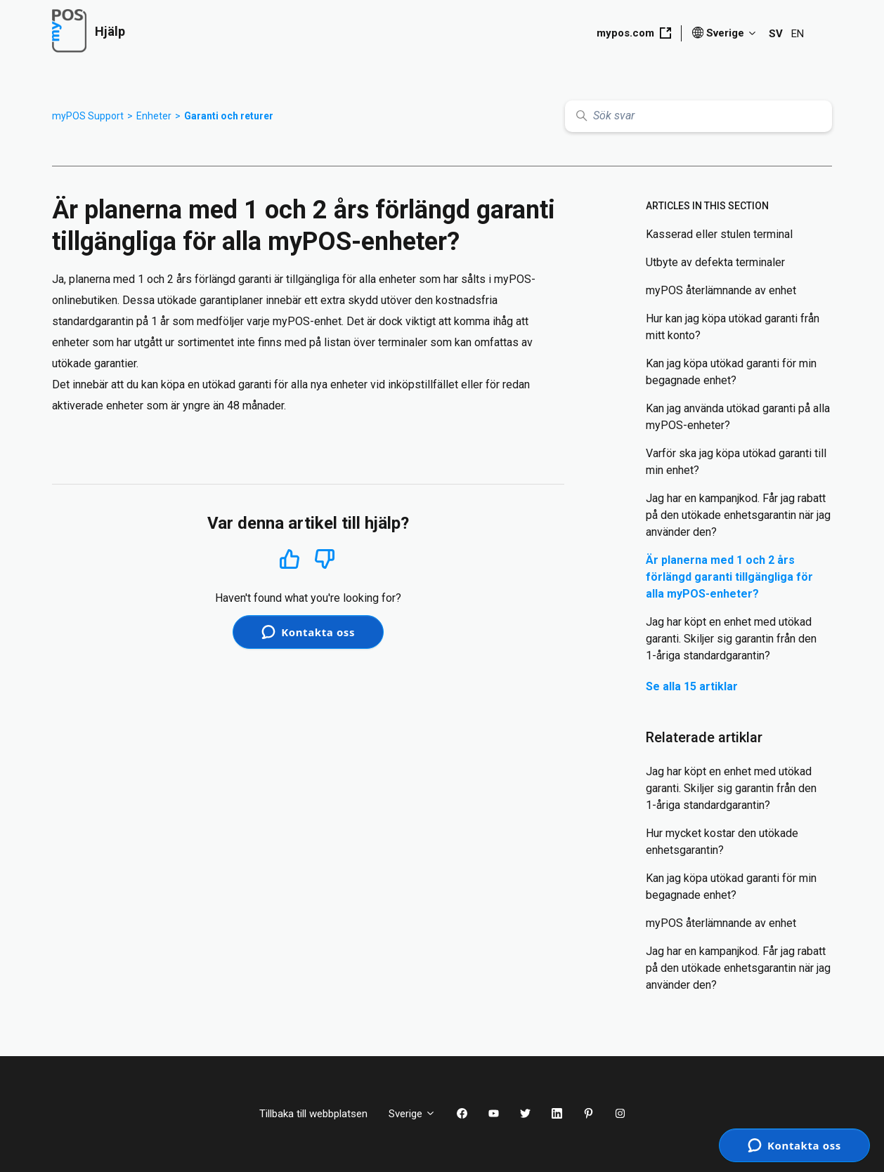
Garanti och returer (228, 115)
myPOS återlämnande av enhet (721, 290)
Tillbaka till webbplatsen (313, 1113)
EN (797, 33)
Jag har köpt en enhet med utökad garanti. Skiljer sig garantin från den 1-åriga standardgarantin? (731, 638)
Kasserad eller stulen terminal (719, 234)
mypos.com (634, 33)
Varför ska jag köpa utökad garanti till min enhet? (736, 462)
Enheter (153, 115)
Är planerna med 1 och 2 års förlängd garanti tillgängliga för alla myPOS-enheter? (729, 576)
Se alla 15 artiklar (692, 686)
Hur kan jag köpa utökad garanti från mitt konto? (732, 327)
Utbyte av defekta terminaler (715, 262)
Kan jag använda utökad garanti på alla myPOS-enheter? (738, 417)
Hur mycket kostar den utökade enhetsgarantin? (722, 842)
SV (776, 33)
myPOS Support (88, 115)
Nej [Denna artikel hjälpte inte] (325, 559)
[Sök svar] (698, 116)
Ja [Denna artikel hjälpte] (289, 558)
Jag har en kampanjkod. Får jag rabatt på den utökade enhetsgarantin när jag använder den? (738, 515)
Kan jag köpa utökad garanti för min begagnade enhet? (731, 372)
